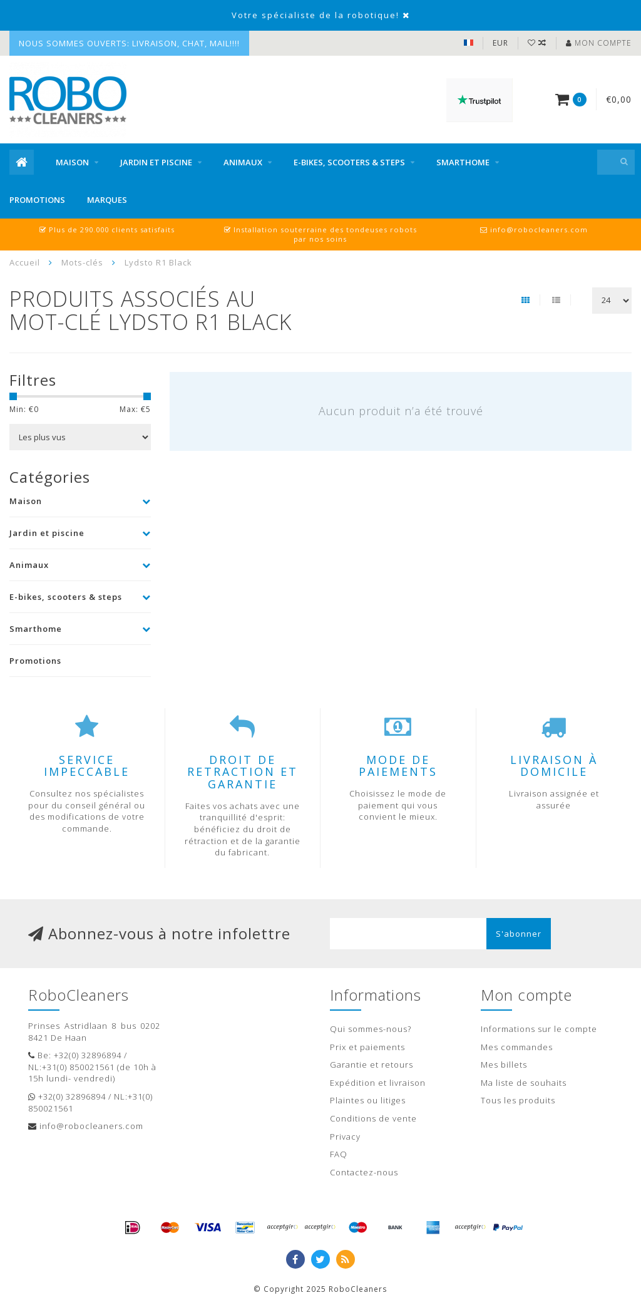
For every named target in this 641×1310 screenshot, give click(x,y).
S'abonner (518, 933)
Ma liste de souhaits (524, 1082)
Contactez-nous (364, 1172)
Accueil (24, 262)
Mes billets (504, 1064)
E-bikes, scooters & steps (349, 162)
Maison (72, 162)
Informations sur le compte (539, 1028)
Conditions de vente (373, 1118)
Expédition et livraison (378, 1082)
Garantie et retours (371, 1064)
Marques (107, 199)
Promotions (37, 199)
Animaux (242, 162)
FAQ (338, 1154)
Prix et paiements (367, 1047)
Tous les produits (518, 1100)
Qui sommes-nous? (370, 1028)
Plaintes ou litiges (368, 1100)
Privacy (345, 1136)
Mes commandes (517, 1047)
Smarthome (463, 162)
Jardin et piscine (156, 162)
